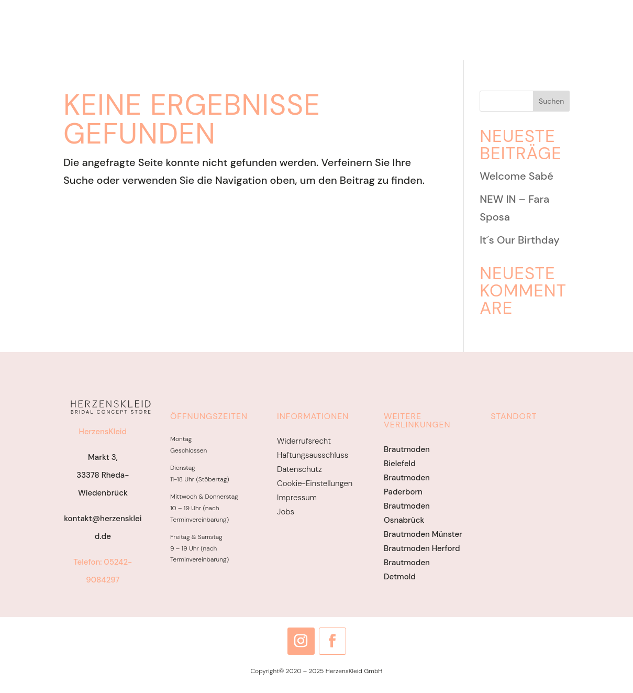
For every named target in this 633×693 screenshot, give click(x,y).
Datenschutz (299, 469)
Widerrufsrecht (304, 441)
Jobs (285, 512)
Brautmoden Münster (423, 534)
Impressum (297, 497)
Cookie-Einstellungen (314, 483)
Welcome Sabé (516, 176)
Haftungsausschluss (312, 455)
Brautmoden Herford (422, 548)
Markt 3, (103, 457)
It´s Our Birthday (520, 240)
